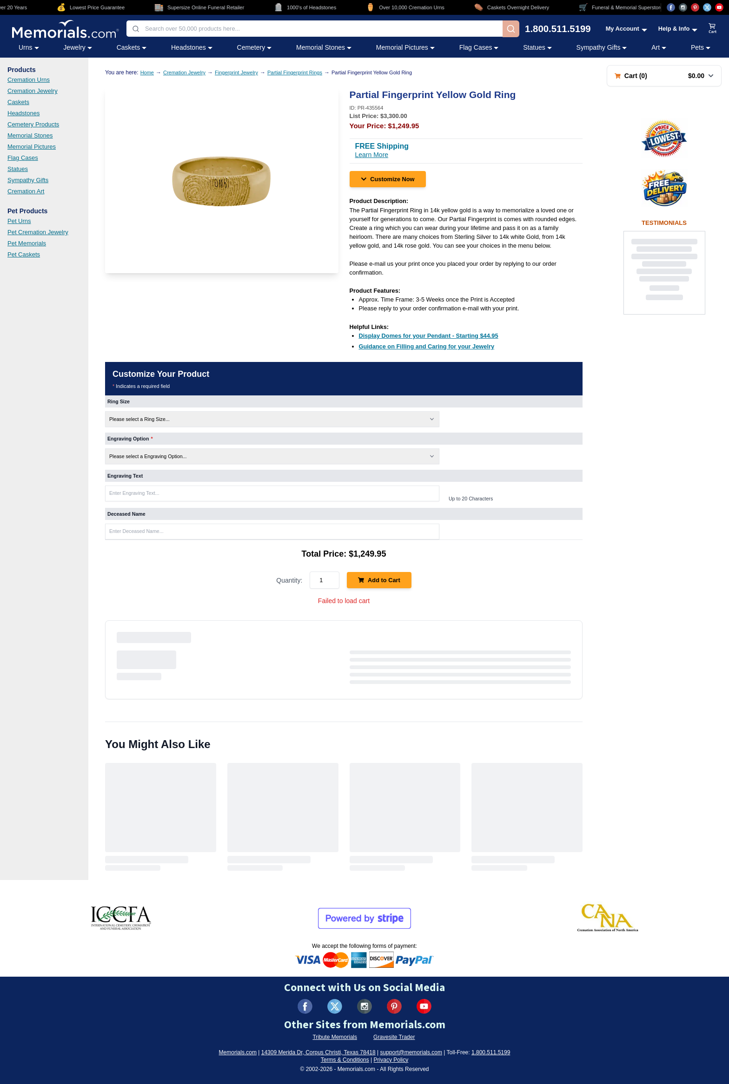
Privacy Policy (391, 1060)
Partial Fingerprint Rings (294, 72)
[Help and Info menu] (678, 28)
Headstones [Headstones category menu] (191, 47)
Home (147, 72)
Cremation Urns (28, 79)
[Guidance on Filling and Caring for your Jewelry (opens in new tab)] (427, 346)
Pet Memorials (26, 243)
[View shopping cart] (713, 28)
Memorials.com (238, 1052)
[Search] (511, 28)
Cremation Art (25, 191)
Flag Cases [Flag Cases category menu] (479, 47)
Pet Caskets (23, 254)
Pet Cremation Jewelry (37, 232)
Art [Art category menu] (658, 47)
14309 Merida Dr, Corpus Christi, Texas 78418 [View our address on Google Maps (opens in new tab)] (318, 1052)
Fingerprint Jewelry (236, 72)
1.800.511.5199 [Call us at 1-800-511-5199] (558, 28)
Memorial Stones (30, 135)
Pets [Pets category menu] (700, 47)
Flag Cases (22, 157)
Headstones (23, 113)
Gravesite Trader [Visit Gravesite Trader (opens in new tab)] (394, 1037)
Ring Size (118, 401)
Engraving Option (130, 438)
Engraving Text (125, 476)
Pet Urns (19, 220)
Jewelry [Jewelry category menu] (77, 47)
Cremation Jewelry (32, 90)
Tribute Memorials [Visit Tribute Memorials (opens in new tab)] (334, 1037)
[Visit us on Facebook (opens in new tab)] (671, 7)
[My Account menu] (626, 28)
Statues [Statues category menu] (537, 47)
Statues (17, 168)
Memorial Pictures (31, 146)
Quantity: (289, 580)
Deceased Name (126, 514)
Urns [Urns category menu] (29, 47)
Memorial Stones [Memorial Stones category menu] (323, 47)
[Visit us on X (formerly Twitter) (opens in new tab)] (334, 1006)
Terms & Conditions (345, 1060)
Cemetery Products (33, 124)
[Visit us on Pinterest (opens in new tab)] (695, 7)
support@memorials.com (411, 1052)
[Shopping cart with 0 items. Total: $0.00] (664, 76)
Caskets (18, 102)
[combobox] (314, 28)
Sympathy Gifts (27, 180)
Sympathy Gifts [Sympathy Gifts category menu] (602, 47)
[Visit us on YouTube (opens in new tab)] (719, 7)
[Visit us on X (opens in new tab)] (707, 7)
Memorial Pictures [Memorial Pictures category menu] (405, 47)
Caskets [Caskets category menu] (132, 47)
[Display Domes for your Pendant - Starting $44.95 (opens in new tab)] (428, 335)
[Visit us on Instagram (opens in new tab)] (683, 7)
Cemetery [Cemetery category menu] (254, 47)
